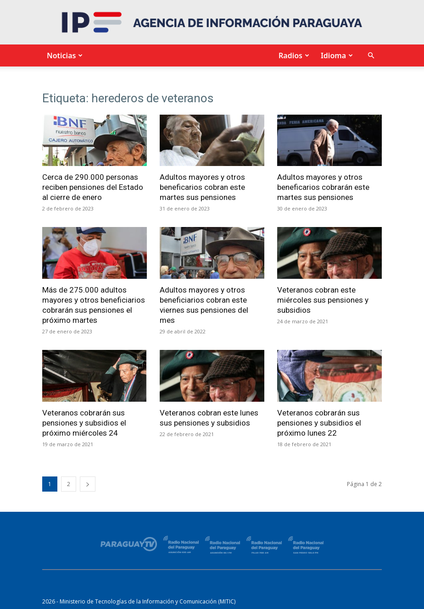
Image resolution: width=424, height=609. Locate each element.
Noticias (63, 55)
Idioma (336, 55)
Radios (293, 55)
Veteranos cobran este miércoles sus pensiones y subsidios (322, 300)
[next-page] (87, 484)
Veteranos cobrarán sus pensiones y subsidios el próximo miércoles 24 (84, 422)
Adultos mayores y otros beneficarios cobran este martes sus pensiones (202, 187)
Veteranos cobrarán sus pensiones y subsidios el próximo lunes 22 (319, 422)
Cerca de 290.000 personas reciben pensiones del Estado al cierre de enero (92, 187)
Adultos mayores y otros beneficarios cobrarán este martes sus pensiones (323, 187)
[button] (371, 55)
